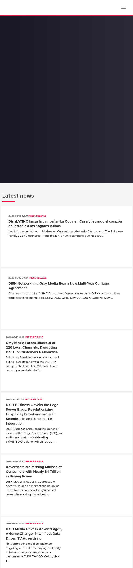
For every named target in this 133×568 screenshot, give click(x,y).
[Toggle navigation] (123, 8)
